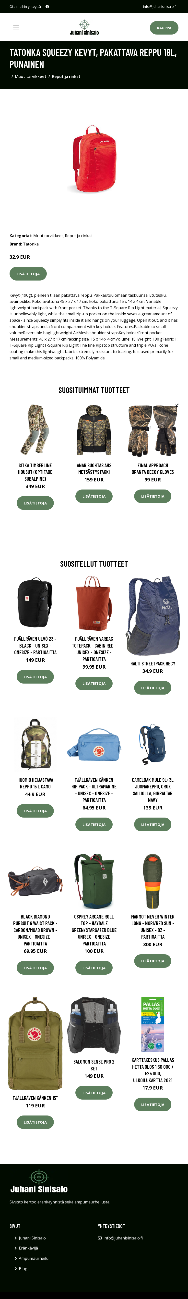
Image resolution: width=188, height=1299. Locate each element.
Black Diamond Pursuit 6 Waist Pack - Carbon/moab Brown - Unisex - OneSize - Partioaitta (35, 929)
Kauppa (164, 27)
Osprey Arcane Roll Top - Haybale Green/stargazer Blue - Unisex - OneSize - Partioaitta (94, 929)
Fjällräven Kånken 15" (35, 1098)
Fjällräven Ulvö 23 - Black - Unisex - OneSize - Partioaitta (35, 645)
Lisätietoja (28, 273)
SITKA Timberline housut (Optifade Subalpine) (35, 472)
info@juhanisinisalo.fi (159, 6)
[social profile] (47, 6)
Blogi (23, 1268)
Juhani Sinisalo (32, 1238)
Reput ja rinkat (66, 76)
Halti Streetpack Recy (152, 663)
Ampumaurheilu (33, 1258)
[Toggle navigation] (16, 27)
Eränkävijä (28, 1248)
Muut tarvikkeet (31, 76)
